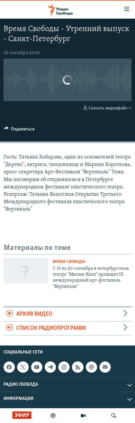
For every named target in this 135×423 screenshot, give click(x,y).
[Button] (19, 130)
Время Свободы (69, 262)
